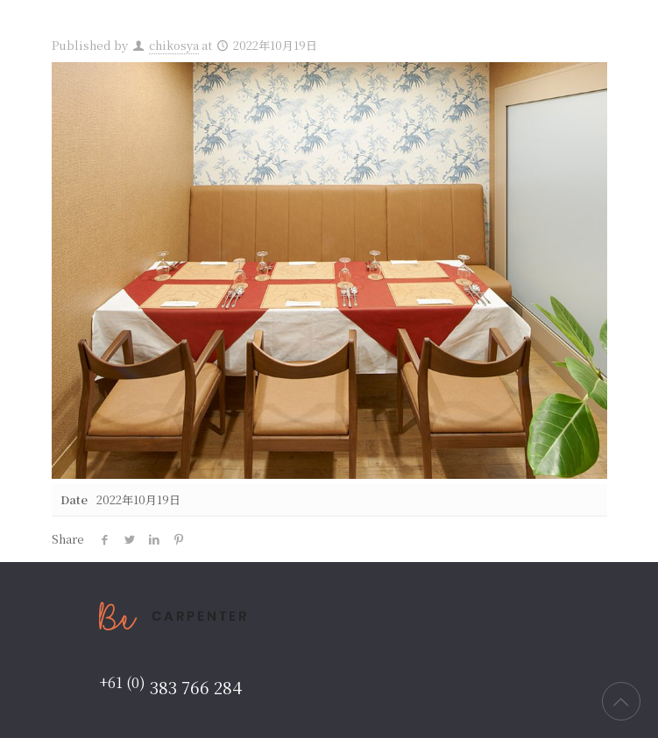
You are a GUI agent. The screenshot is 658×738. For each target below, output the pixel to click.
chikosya (174, 45)
